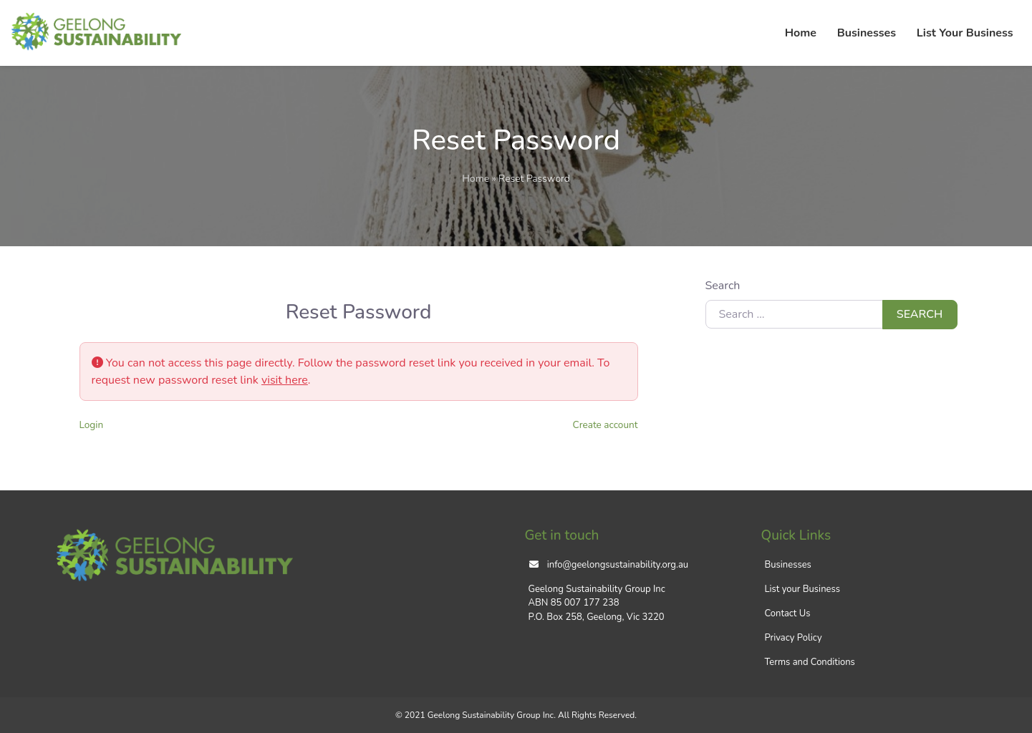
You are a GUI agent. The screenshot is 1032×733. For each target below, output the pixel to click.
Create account (605, 425)
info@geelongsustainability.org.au (617, 564)
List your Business (802, 589)
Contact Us (788, 613)
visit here (284, 380)
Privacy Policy (793, 637)
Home (800, 33)
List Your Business (965, 33)
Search (723, 285)
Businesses (866, 33)
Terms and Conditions (810, 662)
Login (91, 425)
